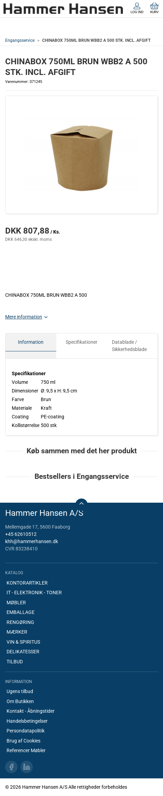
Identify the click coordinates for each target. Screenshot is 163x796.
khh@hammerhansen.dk (31, 541)
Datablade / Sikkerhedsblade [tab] (129, 345)
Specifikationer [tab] (81, 342)
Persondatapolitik (26, 730)
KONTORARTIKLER (27, 583)
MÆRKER (17, 632)
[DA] (63, 8)
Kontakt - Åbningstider (31, 711)
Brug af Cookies (23, 740)
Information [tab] (31, 342)
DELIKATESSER (23, 651)
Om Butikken (20, 701)
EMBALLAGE (21, 612)
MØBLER (16, 602)
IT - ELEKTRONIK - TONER (34, 592)
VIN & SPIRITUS (23, 642)
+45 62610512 (21, 534)
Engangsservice (20, 40)
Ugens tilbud (20, 691)
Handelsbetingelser (27, 721)
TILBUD (15, 661)
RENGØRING (20, 622)
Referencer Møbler (26, 750)
